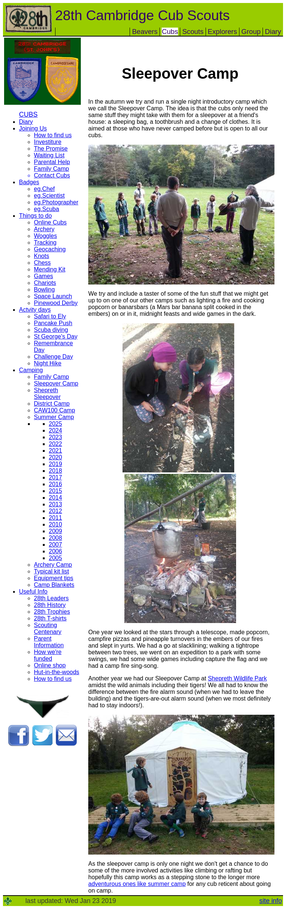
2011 (55, 518)
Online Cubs (50, 222)
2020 (55, 457)
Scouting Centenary (47, 628)
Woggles (45, 236)
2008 (55, 538)
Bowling (44, 289)
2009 (55, 531)
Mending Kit (50, 269)
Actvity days (35, 309)
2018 (55, 471)
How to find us (53, 135)
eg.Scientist (49, 195)
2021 (55, 450)
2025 (55, 424)
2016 (55, 484)
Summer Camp (54, 417)
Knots (41, 256)
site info (270, 901)
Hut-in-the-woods (56, 672)
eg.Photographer (56, 202)
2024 (55, 430)
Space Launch (53, 296)
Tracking (45, 242)
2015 (55, 491)
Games (43, 276)
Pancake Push (53, 323)
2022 (55, 444)
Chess (42, 263)
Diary (273, 31)
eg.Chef (44, 189)
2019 (55, 464)
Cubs (170, 31)
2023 (55, 437)
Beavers (145, 31)
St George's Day (55, 336)
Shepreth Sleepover (47, 393)
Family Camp (51, 169)
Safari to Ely (50, 316)
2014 (55, 497)
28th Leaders (51, 598)
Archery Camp (53, 565)
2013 (55, 504)
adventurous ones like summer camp (136, 884)
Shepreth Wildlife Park (237, 678)
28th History (50, 605)
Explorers (222, 31)
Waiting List (49, 155)
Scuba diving (51, 330)
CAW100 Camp (54, 410)
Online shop (50, 665)
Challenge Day (53, 356)
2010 (55, 524)
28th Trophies (52, 611)
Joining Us (33, 128)
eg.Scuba (46, 209)
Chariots (45, 283)
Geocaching (50, 249)
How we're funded (47, 655)
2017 (55, 477)
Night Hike (47, 363)
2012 (55, 511)
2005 (55, 558)
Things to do (35, 216)
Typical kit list (51, 571)
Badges (29, 182)
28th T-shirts (50, 618)
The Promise (51, 148)
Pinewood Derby (55, 303)
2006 (55, 551)
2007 (55, 544)
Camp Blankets (54, 585)
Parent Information (49, 641)
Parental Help (52, 162)
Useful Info (33, 591)
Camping (31, 370)
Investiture (47, 142)
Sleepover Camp (56, 383)
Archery (44, 229)
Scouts (192, 31)
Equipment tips (53, 578)
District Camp (52, 403)
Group (251, 31)
